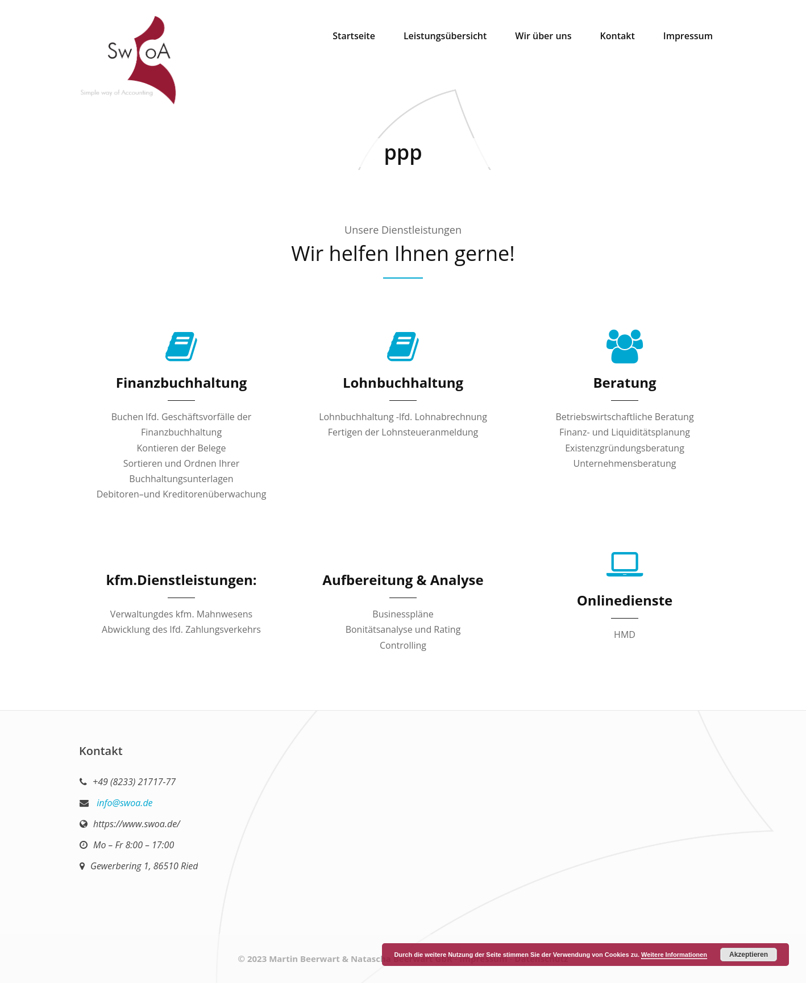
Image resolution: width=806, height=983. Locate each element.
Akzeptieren (748, 955)
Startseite (354, 36)
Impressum (688, 36)
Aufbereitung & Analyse (402, 579)
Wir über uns (543, 36)
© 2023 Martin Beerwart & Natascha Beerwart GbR (345, 958)
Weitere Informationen (674, 954)
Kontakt (617, 36)
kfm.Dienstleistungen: (181, 579)
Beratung (624, 382)
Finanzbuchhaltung (181, 382)
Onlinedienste (624, 600)
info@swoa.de (123, 803)
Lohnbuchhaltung (403, 382)
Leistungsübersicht (445, 36)
